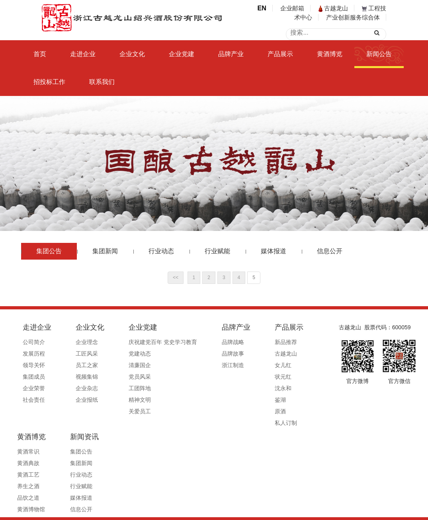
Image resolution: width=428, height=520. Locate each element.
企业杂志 (75, 388)
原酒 (235, 411)
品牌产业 (231, 54)
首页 (39, 54)
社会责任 (34, 400)
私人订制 (241, 423)
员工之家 (75, 365)
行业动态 (161, 251)
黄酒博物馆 (286, 400)
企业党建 (181, 54)
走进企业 (83, 54)
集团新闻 (105, 251)
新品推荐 (241, 342)
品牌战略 (199, 342)
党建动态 (118, 353)
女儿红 (238, 365)
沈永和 (238, 388)
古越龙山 (333, 8)
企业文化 (132, 54)
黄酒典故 (283, 353)
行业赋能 (217, 251)
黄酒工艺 (283, 365)
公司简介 (34, 342)
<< (175, 277)
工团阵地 (118, 388)
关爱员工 (118, 411)
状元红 (238, 376)
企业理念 (75, 342)
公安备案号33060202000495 (311, 511)
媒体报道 (273, 251)
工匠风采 (75, 353)
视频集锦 (75, 376)
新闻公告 (379, 54)
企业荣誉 (34, 388)
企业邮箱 (292, 8)
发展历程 (34, 353)
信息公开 (329, 251)
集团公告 (49, 251)
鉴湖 (235, 400)
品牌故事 (199, 353)
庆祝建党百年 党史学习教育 (141, 342)
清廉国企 (118, 365)
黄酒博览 (329, 54)
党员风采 (118, 376)
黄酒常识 (283, 342)
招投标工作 (49, 81)
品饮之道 (283, 388)
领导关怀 (34, 365)
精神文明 (118, 400)
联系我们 (102, 81)
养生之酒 (283, 376)
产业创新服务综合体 (353, 17)
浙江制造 (199, 365)
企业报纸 (75, 400)
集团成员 (34, 376)
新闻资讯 (286, 418)
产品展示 (280, 54)
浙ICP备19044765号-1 (246, 511)
